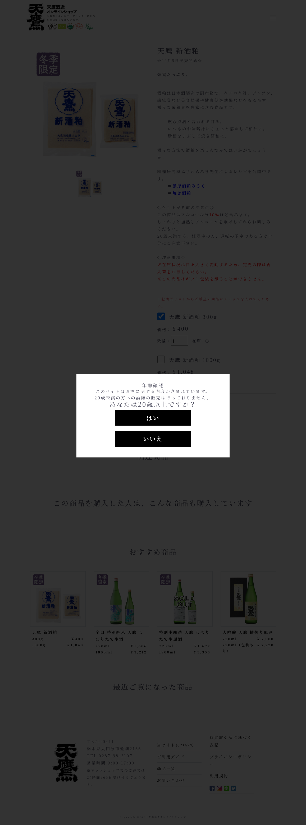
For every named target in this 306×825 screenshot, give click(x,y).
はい (152, 418)
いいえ (153, 439)
